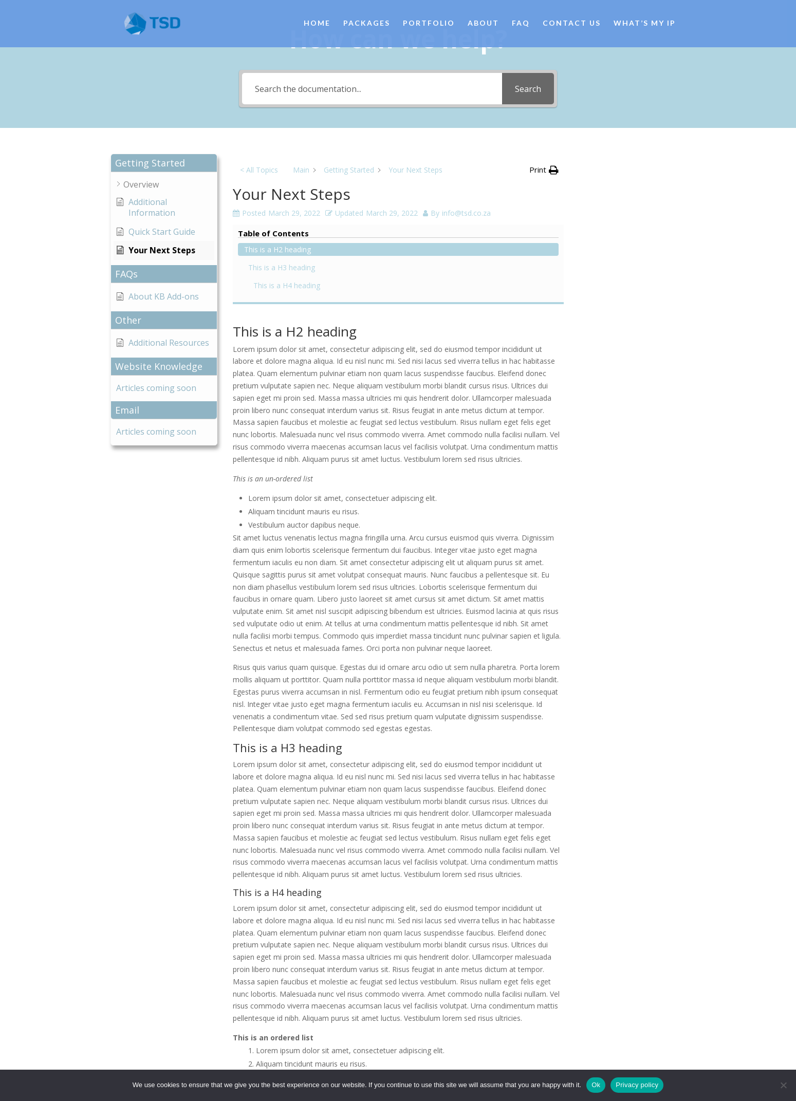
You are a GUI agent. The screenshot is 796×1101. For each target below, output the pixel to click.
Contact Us (572, 24)
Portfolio (429, 24)
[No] (783, 1085)
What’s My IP (645, 24)
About (483, 24)
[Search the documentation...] (372, 88)
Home (317, 24)
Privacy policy (637, 1085)
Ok (595, 1085)
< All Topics (259, 170)
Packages (366, 24)
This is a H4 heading (635, 214)
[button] (164, 163)
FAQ (521, 24)
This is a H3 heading (630, 196)
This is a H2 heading (626, 178)
